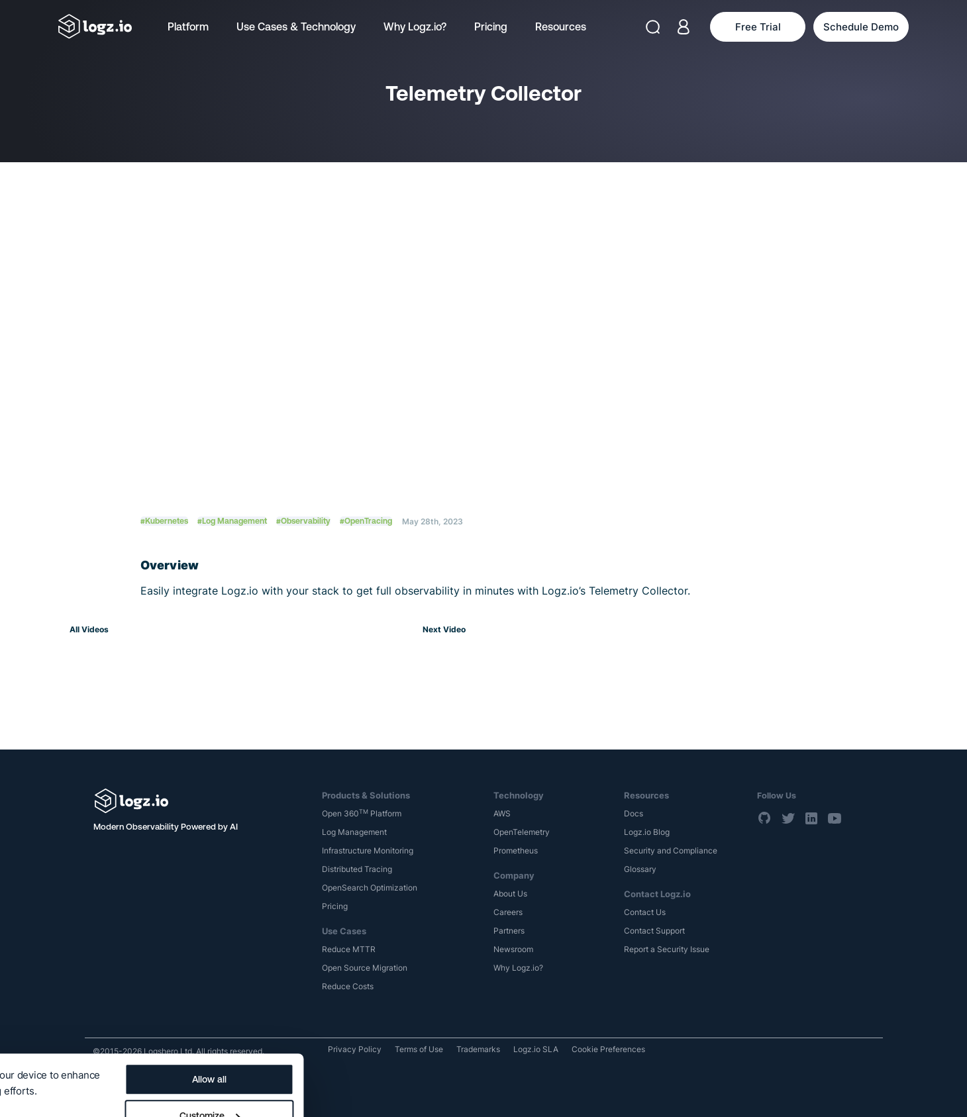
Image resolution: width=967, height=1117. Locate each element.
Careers (508, 912)
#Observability (303, 521)
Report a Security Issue (666, 949)
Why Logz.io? (414, 26)
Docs (633, 813)
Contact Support (654, 931)
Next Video (444, 629)
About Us (510, 893)
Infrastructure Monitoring (367, 850)
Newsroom (513, 949)
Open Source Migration (364, 968)
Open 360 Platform (361, 813)
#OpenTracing (366, 521)
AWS (502, 813)
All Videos (89, 629)
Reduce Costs (348, 986)
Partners (509, 931)
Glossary (640, 869)
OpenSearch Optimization (369, 888)
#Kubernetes (164, 521)
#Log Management (232, 521)
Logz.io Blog (647, 832)
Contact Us (645, 912)
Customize (502, 1054)
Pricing (490, 26)
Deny (502, 1091)
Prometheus (515, 850)
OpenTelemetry (521, 832)
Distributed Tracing (357, 869)
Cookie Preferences (608, 1049)
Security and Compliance (670, 850)
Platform (188, 26)
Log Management (354, 832)
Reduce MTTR (349, 949)
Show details (41, 1052)
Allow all (502, 1018)
